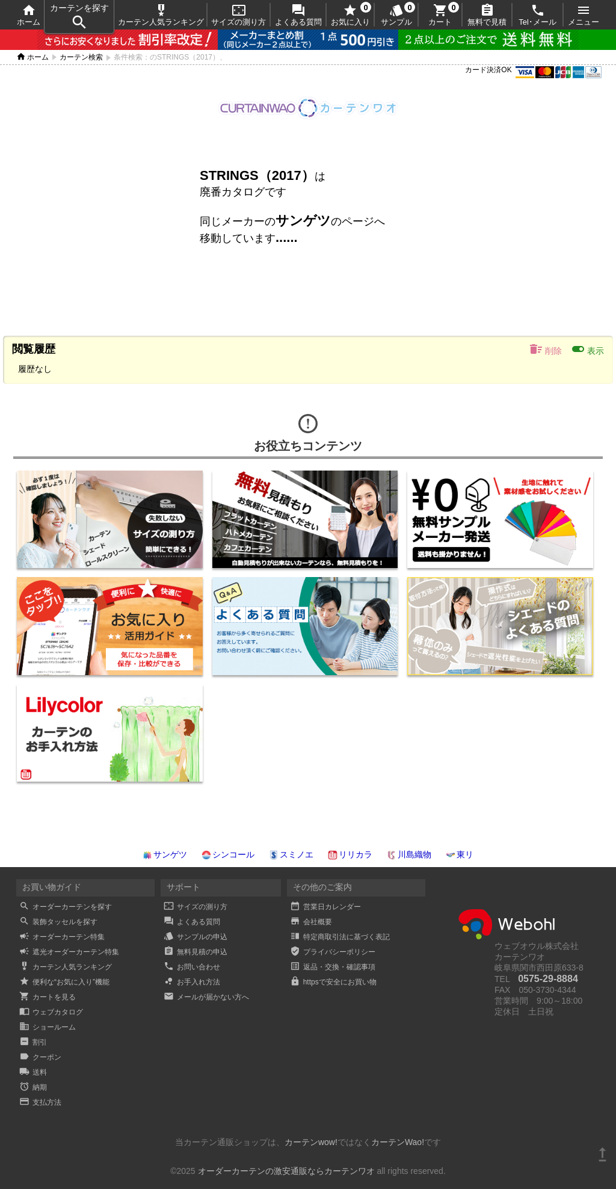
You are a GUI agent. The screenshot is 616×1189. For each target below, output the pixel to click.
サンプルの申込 (195, 937)
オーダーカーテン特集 (62, 937)
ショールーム (47, 1027)
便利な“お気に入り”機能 (64, 982)
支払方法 (40, 1102)
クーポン (40, 1057)
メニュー (583, 14)
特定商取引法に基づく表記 (340, 937)
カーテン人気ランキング (161, 14)
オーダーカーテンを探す (65, 907)
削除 (545, 349)
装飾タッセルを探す (58, 922)
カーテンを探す (79, 17)
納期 (33, 1087)
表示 (587, 349)
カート (440, 14)
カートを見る (47, 997)
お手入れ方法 (192, 982)
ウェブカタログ (51, 1012)
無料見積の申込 (195, 952)
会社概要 (311, 922)
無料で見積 (487, 14)
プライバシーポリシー (332, 952)
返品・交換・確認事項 (332, 967)
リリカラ (350, 854)
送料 (33, 1072)
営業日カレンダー (325, 907)
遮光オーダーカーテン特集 (69, 952)
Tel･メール (537, 14)
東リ (459, 854)
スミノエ (291, 854)
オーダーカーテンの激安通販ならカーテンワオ (286, 1171)
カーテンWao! (397, 1142)
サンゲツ (165, 854)
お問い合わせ (192, 967)
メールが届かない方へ (206, 997)
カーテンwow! (311, 1142)
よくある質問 (298, 14)
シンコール (228, 854)
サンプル (396, 14)
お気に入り (350, 14)
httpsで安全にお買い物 (333, 982)
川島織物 (409, 854)
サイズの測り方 (238, 14)
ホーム (28, 14)
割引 (33, 1042)
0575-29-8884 (548, 979)
